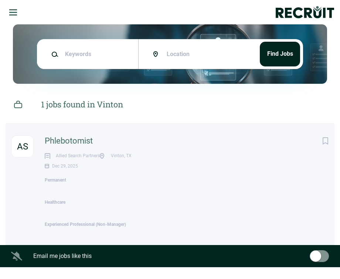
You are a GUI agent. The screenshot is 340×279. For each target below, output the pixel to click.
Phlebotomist (69, 140)
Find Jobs (280, 53)
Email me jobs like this (62, 267)
